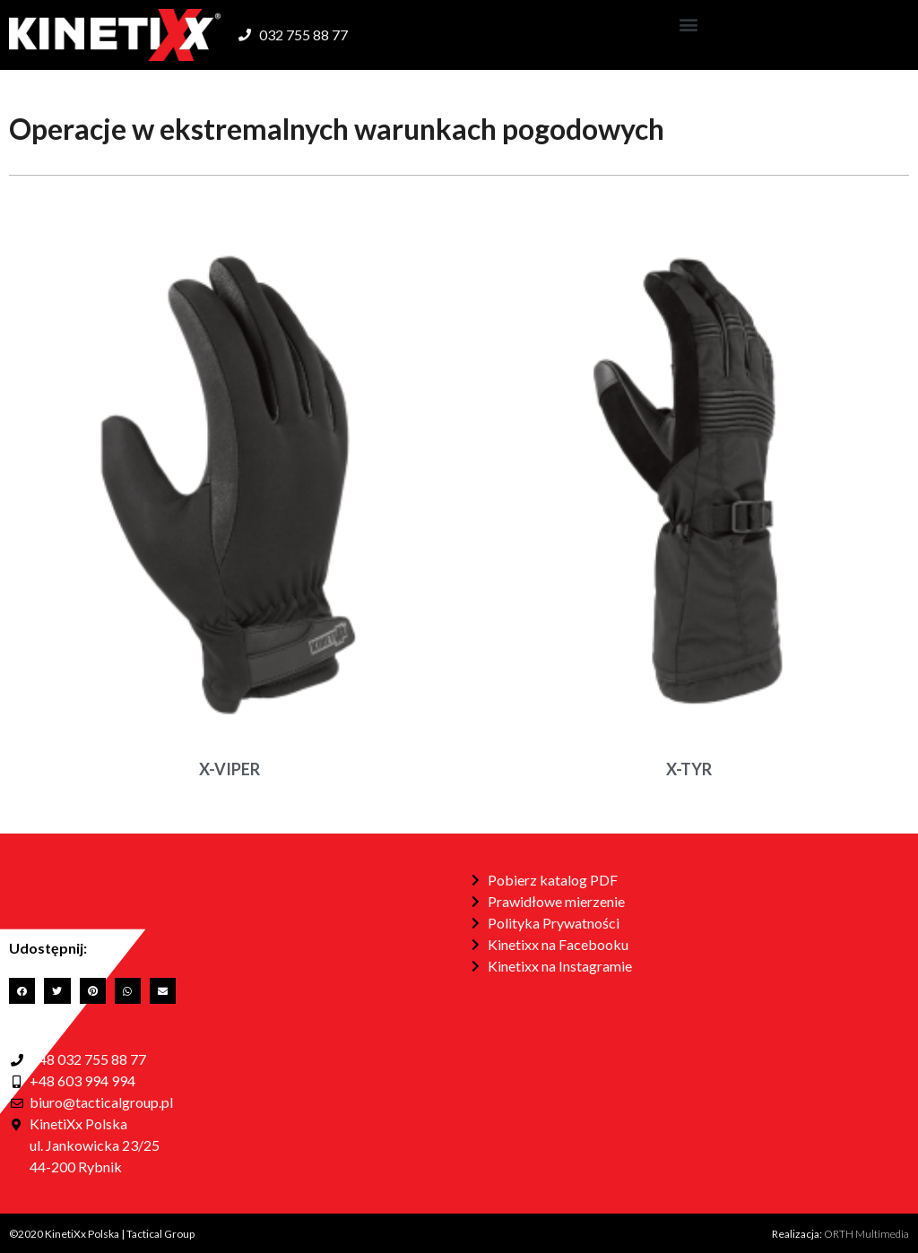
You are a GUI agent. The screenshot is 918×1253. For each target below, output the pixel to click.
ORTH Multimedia (866, 1233)
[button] (689, 24)
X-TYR (689, 769)
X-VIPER (229, 769)
